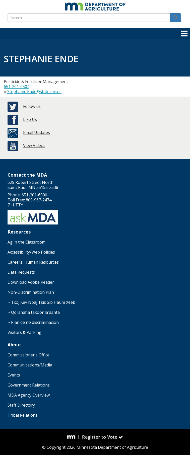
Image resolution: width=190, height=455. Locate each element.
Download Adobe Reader (31, 282)
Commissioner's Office (28, 355)
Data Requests (21, 272)
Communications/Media (30, 365)
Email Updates (36, 132)
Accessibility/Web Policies (31, 252)
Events (14, 375)
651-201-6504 (16, 86)
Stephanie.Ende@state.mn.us (34, 91)
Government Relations (29, 385)
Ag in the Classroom (26, 242)
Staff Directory (21, 405)
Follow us (32, 106)
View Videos (34, 145)
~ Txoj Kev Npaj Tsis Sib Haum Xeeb (41, 302)
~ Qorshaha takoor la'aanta (34, 312)
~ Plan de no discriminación (33, 322)
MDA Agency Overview (29, 395)
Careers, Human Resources (33, 262)
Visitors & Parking (24, 332)
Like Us (30, 119)
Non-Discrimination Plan (31, 292)
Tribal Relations (22, 415)
